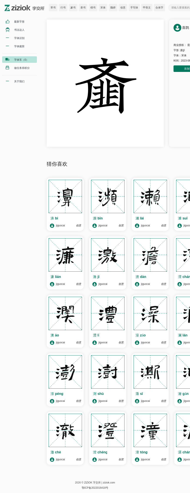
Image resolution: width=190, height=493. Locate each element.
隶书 (83, 7)
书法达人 (19, 29)
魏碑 (113, 7)
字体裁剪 (19, 46)
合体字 (159, 7)
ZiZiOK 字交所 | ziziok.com (99, 482)
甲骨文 (147, 7)
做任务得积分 (22, 68)
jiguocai (57, 226)
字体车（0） (21, 59)
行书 (63, 7)
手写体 (134, 7)
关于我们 (19, 81)
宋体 (103, 7)
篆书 (73, 7)
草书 (53, 7)
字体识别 (19, 38)
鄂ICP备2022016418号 (95, 487)
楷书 (93, 7)
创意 (123, 7)
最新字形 (19, 21)
